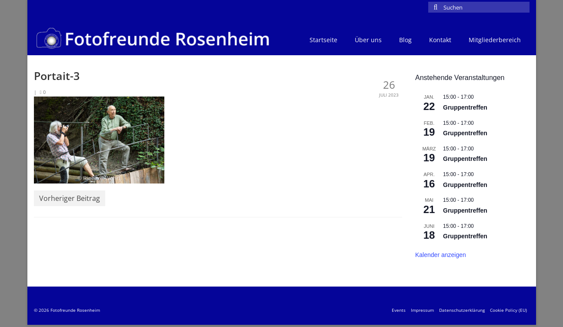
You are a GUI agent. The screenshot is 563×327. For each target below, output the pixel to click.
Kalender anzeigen (440, 254)
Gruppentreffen (465, 107)
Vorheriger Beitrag (69, 198)
